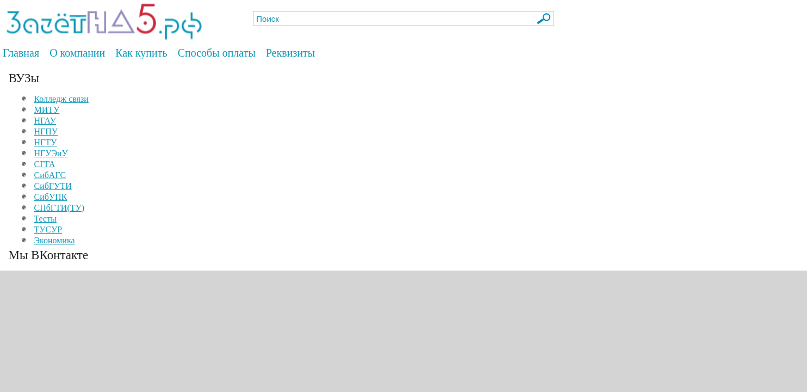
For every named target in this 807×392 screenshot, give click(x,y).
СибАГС (50, 175)
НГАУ (45, 120)
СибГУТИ (52, 186)
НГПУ (46, 131)
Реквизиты (290, 53)
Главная (21, 53)
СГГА (44, 164)
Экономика (54, 240)
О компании (77, 53)
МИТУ (46, 109)
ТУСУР (48, 229)
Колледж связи (61, 98)
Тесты (45, 218)
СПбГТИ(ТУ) (59, 207)
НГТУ (45, 142)
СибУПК (50, 196)
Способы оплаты (217, 53)
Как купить (141, 53)
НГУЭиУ (50, 153)
